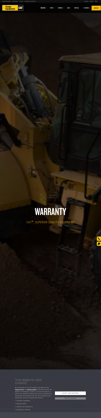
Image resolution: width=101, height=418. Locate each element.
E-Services (86, 8)
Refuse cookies (70, 398)
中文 (96, 1)
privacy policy (32, 389)
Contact (96, 8)
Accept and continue (70, 393)
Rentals (76, 8)
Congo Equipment (6, 1)
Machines (44, 8)
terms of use (19, 389)
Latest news (15, 1)
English (91, 1)
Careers (21, 1)
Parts (52, 8)
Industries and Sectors (30, 1)
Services (61, 8)
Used (69, 8)
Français (86, 1)
